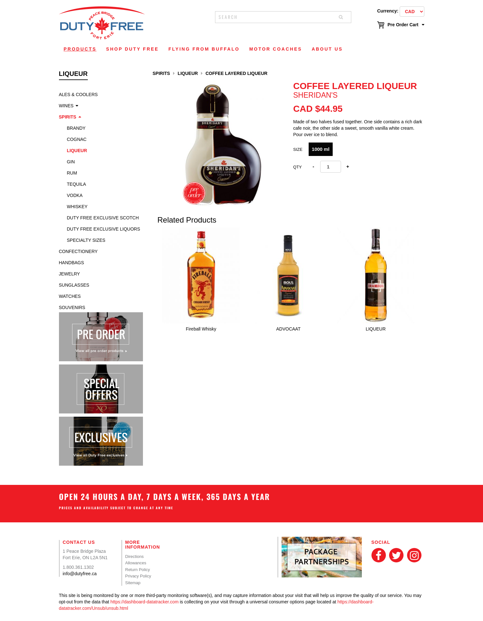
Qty (297, 167)
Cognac (77, 139)
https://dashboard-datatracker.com (145, 601)
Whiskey (77, 206)
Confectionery (78, 251)
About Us (327, 49)
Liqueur (77, 150)
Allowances (135, 562)
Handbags (71, 262)
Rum (72, 173)
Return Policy (137, 569)
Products (80, 49)
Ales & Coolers (78, 94)
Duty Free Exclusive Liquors (103, 229)
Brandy (76, 128)
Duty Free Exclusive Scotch (103, 217)
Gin (71, 161)
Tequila (76, 184)
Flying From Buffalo (203, 49)
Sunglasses (74, 285)
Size (298, 149)
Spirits (67, 116)
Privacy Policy (138, 576)
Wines (66, 105)
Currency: (387, 10)
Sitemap (133, 582)
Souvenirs (72, 307)
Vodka (75, 195)
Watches (70, 296)
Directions (134, 556)
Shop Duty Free (132, 49)
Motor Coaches (275, 49)
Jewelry (69, 273)
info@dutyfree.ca (80, 573)
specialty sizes (86, 240)
